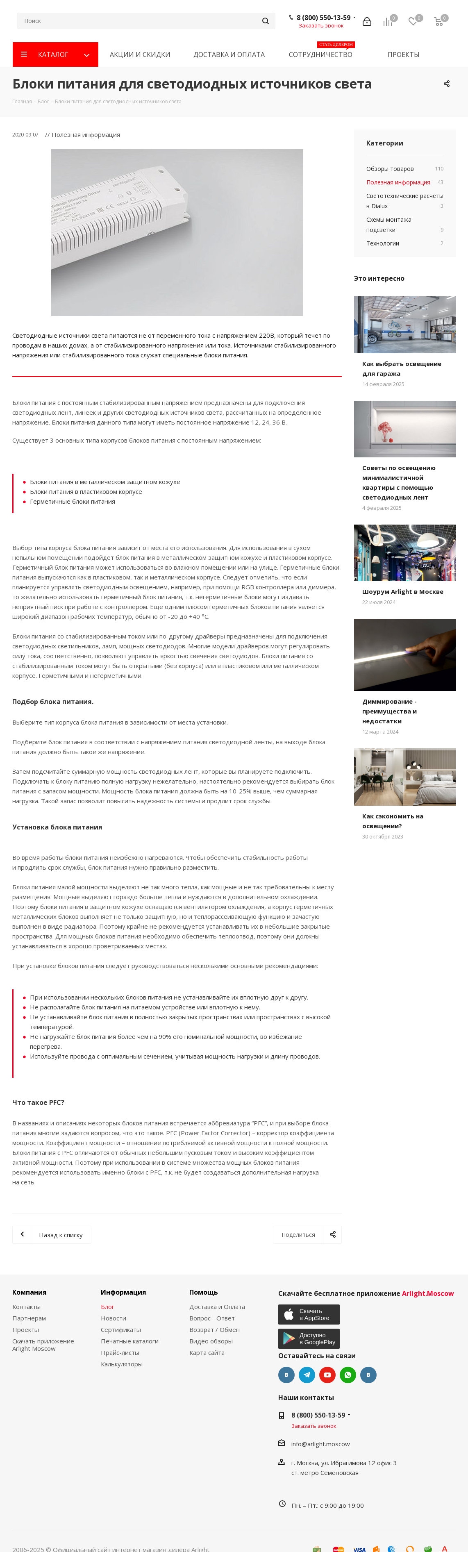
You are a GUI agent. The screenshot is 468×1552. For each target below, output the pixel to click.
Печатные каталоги (130, 1341)
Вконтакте (286, 1375)
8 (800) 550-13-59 (323, 17)
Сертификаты (121, 1329)
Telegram (307, 1375)
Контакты (26, 1306)
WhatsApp (348, 1375)
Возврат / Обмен (214, 1329)
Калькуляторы (122, 1364)
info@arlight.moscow (320, 1444)
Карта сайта (207, 1352)
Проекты (25, 1329)
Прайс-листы (120, 1352)
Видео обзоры (211, 1341)
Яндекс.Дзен (368, 1375)
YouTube (327, 1375)
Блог (107, 1306)
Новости (113, 1318)
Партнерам (29, 1318)
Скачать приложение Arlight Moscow (43, 1344)
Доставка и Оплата (217, 1306)
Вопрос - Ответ (212, 1318)
